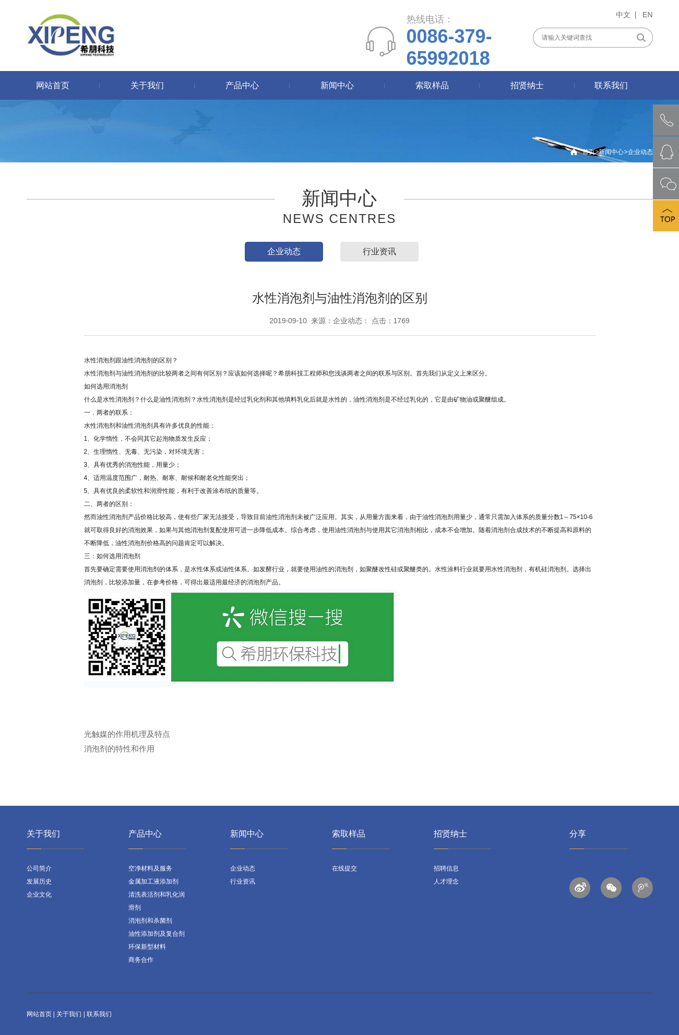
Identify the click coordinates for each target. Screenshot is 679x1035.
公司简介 (39, 868)
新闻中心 (337, 85)
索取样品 (432, 85)
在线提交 (344, 868)
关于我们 (147, 85)
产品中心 (242, 85)
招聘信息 (446, 868)
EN (647, 14)
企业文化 (39, 894)
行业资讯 (379, 251)
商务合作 (140, 959)
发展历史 (39, 881)
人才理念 (446, 881)
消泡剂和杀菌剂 (150, 920)
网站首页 (52, 85)
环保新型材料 (147, 946)
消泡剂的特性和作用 (119, 748)
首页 (588, 152)
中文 (623, 14)
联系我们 (611, 85)
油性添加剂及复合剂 (156, 933)
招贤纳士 (527, 85)
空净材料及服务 (150, 868)
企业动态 (640, 152)
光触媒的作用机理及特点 (127, 734)
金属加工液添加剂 (153, 881)
